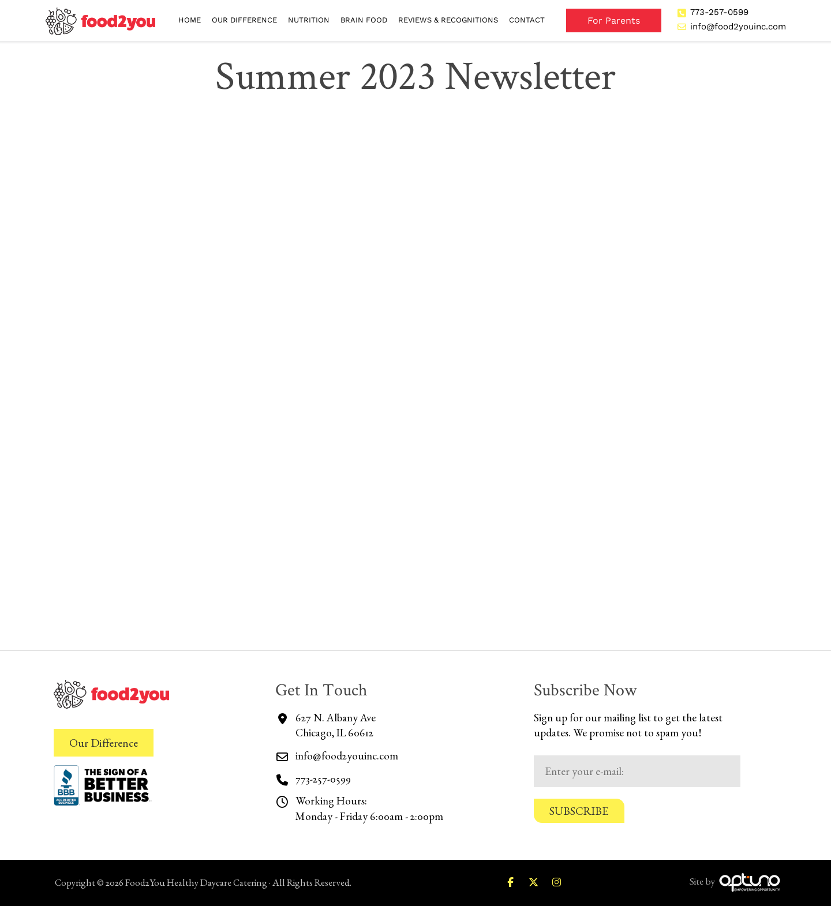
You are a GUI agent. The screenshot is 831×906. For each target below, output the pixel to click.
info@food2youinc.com (738, 26)
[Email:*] (637, 771)
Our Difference (103, 742)
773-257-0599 (719, 12)
